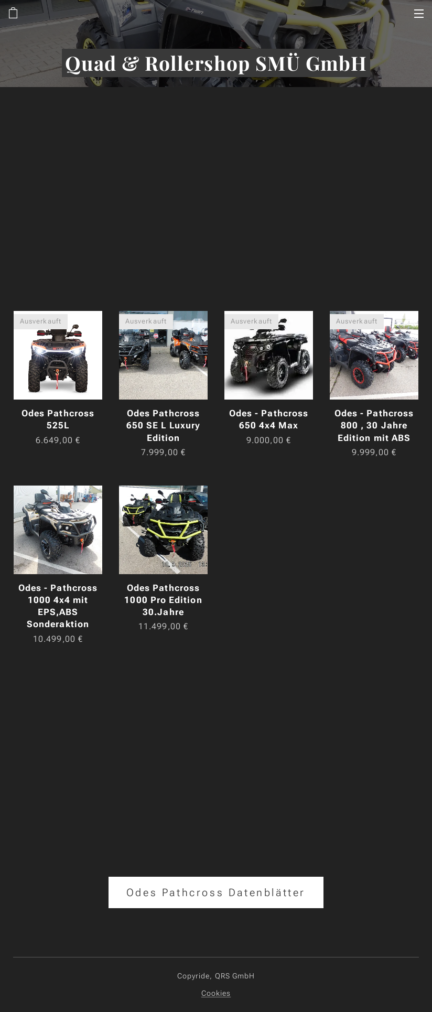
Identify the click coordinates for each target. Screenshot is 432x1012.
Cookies (216, 993)
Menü (419, 13)
